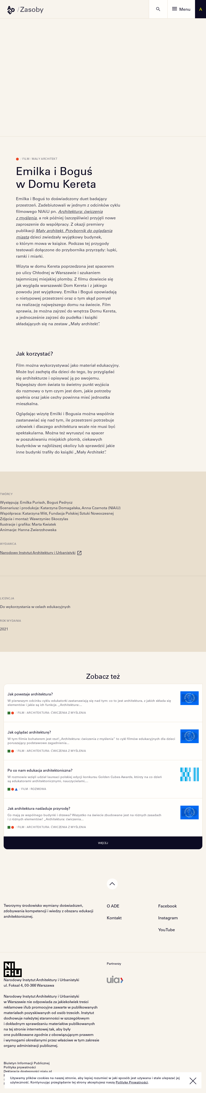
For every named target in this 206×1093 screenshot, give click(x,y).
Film (25, 158)
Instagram (168, 917)
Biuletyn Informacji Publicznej (27, 1063)
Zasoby (32, 9)
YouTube (166, 929)
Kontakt (114, 917)
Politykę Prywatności (132, 1082)
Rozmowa (38, 789)
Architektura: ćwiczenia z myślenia (56, 712)
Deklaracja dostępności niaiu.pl (28, 1071)
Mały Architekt (44, 158)
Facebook (167, 906)
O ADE (113, 906)
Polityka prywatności (20, 1067)
